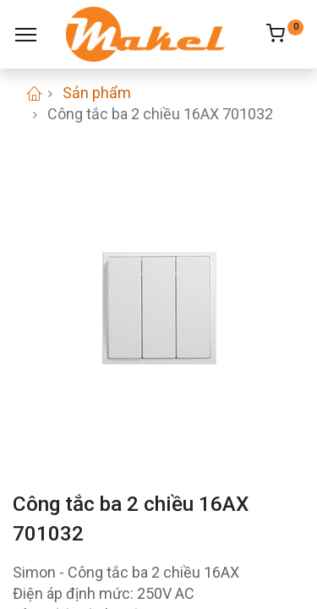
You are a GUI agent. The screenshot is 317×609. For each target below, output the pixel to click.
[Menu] (26, 34)
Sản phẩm (97, 93)
